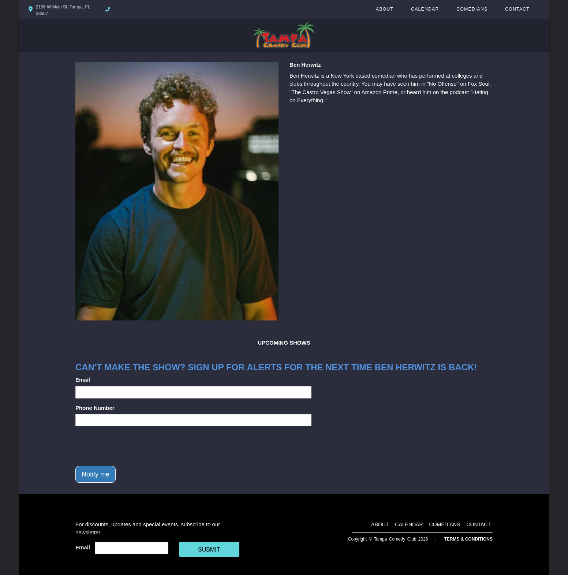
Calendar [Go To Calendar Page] (425, 9)
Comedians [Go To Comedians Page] (471, 9)
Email (82, 379)
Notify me (95, 474)
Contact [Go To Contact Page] (517, 9)
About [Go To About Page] (384, 9)
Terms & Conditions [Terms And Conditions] (468, 539)
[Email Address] (131, 548)
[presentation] (131, 446)
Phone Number (95, 408)
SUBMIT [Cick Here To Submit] (209, 549)
